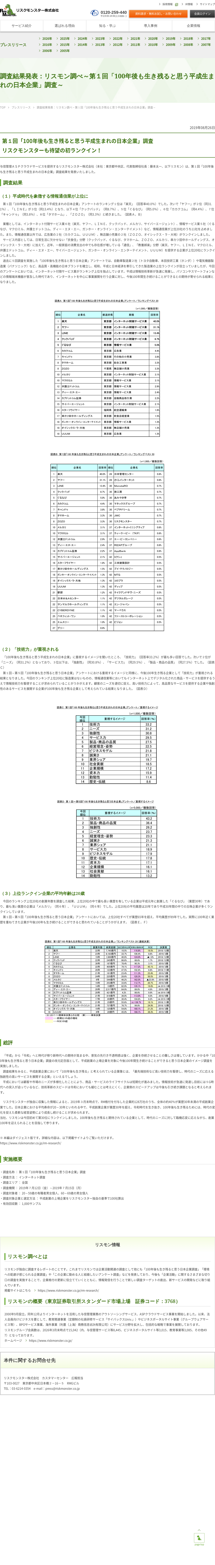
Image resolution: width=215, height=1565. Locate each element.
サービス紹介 (22, 25)
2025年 (65, 38)
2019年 (171, 38)
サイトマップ (207, 4)
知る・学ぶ (107, 25)
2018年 (188, 38)
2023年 (100, 38)
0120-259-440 (114, 12)
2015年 (65, 44)
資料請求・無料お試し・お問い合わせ (158, 13)
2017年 (206, 38)
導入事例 (150, 25)
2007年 (206, 44)
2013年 (100, 44)
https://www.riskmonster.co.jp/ (50, 1340)
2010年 (153, 44)
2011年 (135, 44)
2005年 (65, 50)
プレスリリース (13, 44)
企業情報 (193, 25)
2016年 (47, 44)
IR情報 (189, 4)
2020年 (153, 38)
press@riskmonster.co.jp (62, 1388)
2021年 (135, 38)
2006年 (47, 50)
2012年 (118, 44)
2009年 (171, 44)
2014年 (82, 44)
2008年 (188, 44)
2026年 (47, 38)
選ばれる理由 (65, 25)
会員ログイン (202, 13)
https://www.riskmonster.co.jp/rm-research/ (30, 1143)
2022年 (118, 38)
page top (199, 1536)
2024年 (82, 38)
